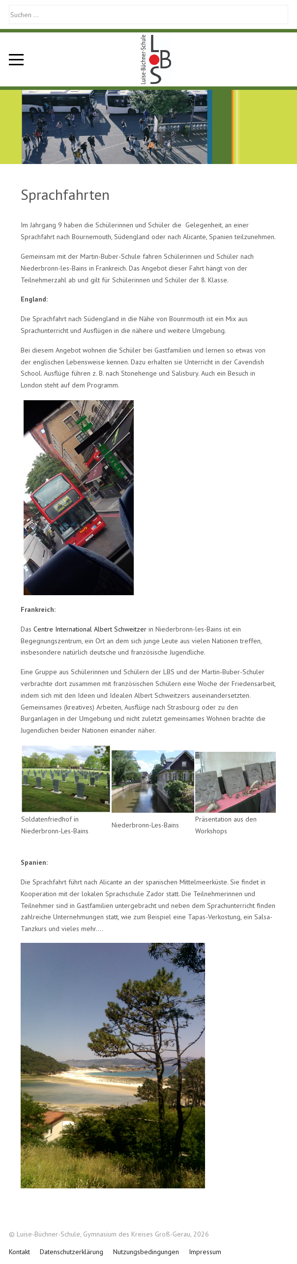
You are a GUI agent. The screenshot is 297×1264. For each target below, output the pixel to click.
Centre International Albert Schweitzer (90, 629)
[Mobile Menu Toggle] (16, 59)
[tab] (137, 143)
